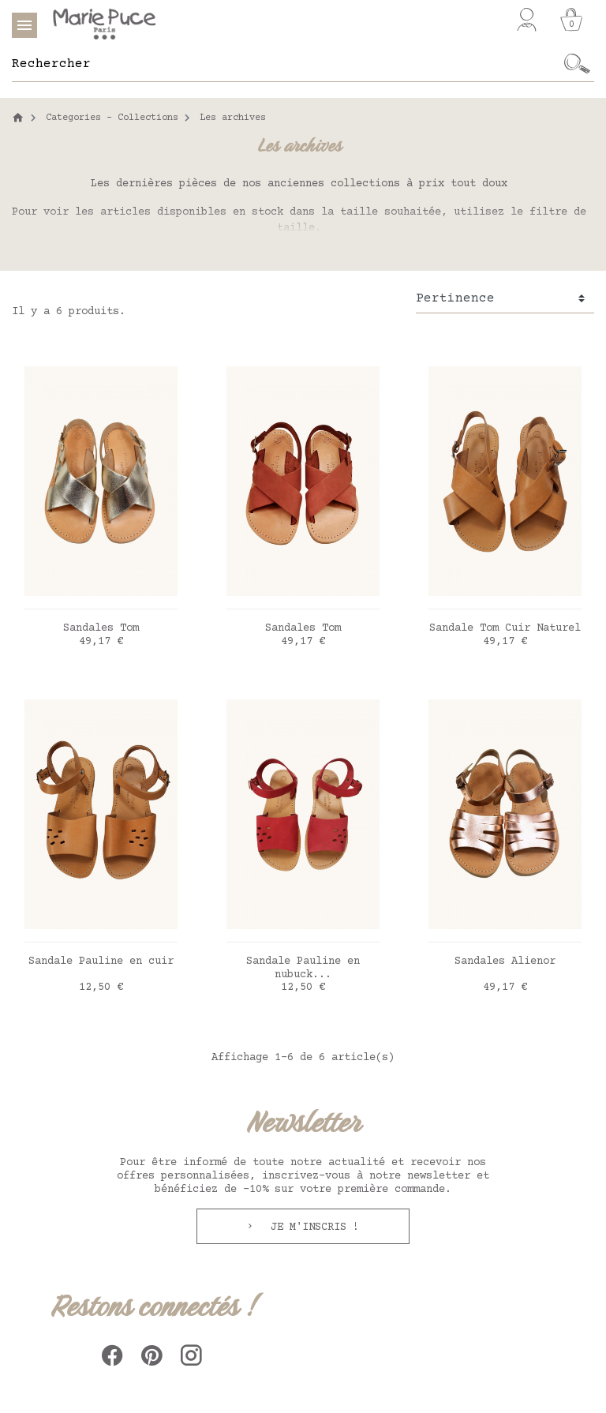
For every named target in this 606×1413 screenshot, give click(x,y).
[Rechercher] (286, 64)
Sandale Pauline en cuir (101, 961)
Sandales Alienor (505, 961)
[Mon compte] (527, 20)
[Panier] (571, 20)
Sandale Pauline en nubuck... (303, 968)
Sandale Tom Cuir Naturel (505, 628)
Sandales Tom (101, 628)
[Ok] (577, 64)
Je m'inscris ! (311, 1227)
